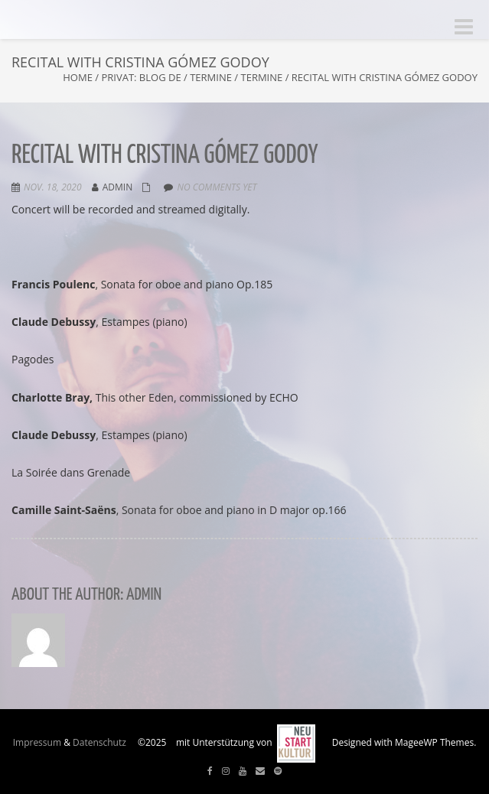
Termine (211, 77)
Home (78, 77)
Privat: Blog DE (141, 77)
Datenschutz (99, 742)
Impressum (37, 742)
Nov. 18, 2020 (53, 187)
